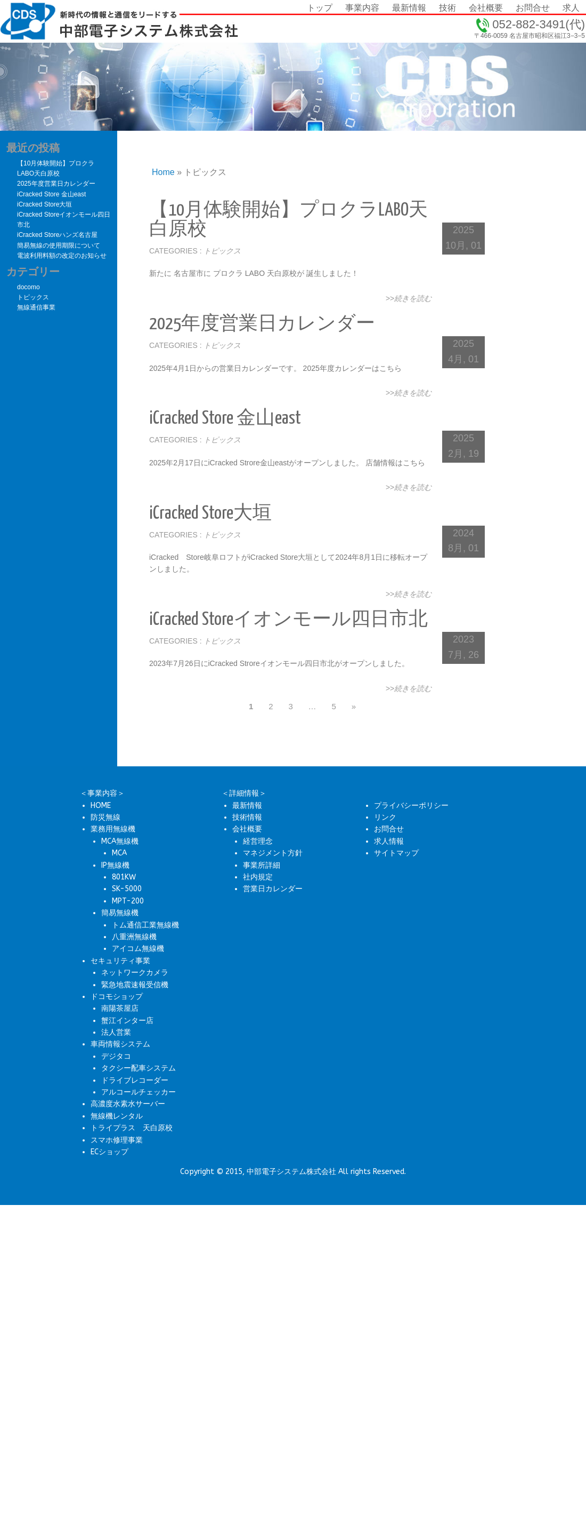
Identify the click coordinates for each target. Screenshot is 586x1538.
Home (163, 172)
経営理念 (258, 841)
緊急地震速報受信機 (134, 984)
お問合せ (389, 829)
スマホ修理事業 (117, 1140)
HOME (101, 805)
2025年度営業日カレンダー (262, 324)
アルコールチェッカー (138, 1092)
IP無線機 (115, 865)
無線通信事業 (36, 307)
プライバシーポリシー (411, 805)
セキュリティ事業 (120, 960)
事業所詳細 (261, 865)
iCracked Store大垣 (210, 513)
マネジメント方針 (273, 853)
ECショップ (109, 1151)
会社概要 (247, 829)
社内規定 (258, 877)
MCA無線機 (120, 841)
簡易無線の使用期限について (58, 245)
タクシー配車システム (138, 1068)
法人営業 (116, 1032)
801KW (124, 877)
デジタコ (116, 1056)
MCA (119, 853)
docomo (28, 287)
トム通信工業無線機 (145, 925)
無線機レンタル (117, 1116)
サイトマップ (396, 853)
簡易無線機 (120, 912)
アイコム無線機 (138, 948)
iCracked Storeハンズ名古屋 (57, 235)
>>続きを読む (409, 298)
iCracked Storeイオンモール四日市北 (288, 620)
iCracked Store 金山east (225, 418)
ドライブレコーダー (134, 1080)
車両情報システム (120, 1044)
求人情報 (389, 841)
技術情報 (247, 817)
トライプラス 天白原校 (132, 1127)
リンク (385, 817)
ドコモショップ (117, 996)
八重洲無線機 (134, 936)
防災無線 (105, 817)
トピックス (222, 251)
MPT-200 (128, 901)
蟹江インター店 (127, 1020)
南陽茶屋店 (120, 1008)
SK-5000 (127, 888)
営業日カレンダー (273, 888)
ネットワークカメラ (134, 972)
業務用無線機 (113, 829)
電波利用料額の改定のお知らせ (62, 255)
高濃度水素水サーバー (128, 1103)
